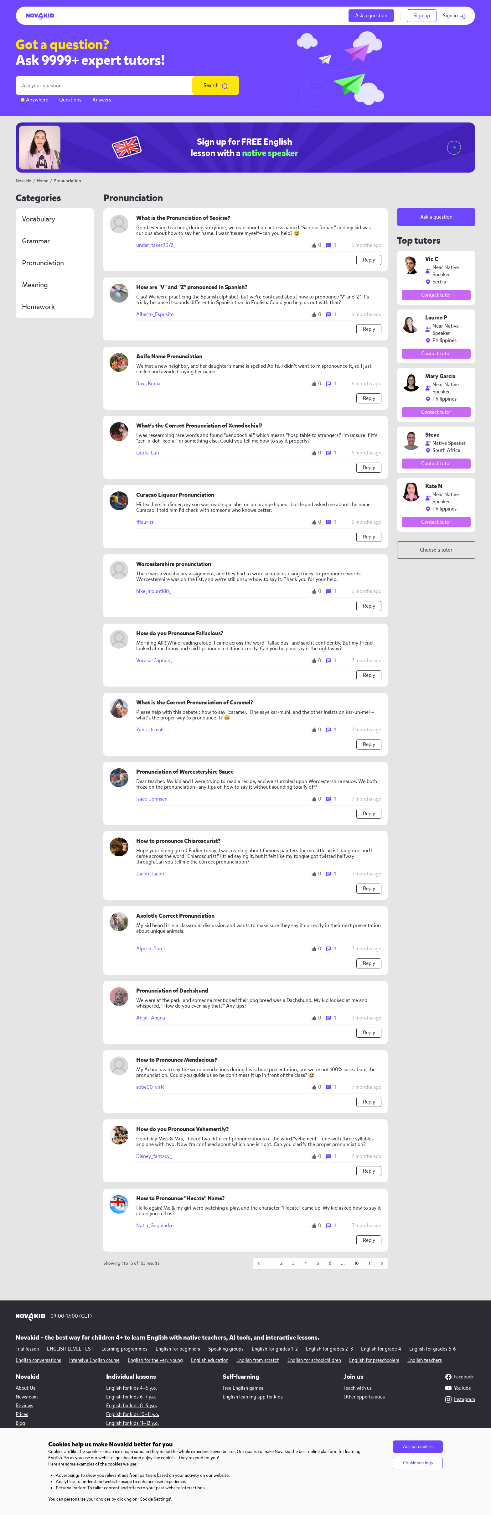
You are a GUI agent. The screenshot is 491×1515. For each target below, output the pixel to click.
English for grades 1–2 (275, 1349)
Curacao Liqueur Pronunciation (175, 495)
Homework (38, 307)
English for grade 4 (381, 1349)
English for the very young (155, 1360)
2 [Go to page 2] (281, 1263)
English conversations (38, 1360)
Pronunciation (43, 263)
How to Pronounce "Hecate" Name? (180, 1198)
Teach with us (358, 1388)
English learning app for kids (253, 1397)
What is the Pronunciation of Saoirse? (183, 218)
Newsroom (27, 1397)
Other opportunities (364, 1397)
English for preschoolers (374, 1360)
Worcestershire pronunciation (173, 564)
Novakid (23, 181)
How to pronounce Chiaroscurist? (178, 841)
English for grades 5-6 (432, 1349)
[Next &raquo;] (382, 1263)
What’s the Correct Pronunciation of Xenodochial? (199, 425)
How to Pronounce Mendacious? (176, 1060)
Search (216, 85)
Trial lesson (27, 1349)
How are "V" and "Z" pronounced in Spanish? (191, 287)
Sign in (454, 15)
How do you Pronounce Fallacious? (179, 633)
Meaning (35, 285)
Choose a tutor (436, 550)
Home (42, 181)
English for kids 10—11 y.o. (132, 1414)
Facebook (459, 1377)
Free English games (243, 1388)
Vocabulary (38, 219)
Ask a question (371, 15)
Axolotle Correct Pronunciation (175, 916)
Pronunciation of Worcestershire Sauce (185, 772)
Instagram (460, 1399)
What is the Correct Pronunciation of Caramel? (194, 702)
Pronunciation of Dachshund (172, 990)
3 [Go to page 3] (293, 1263)
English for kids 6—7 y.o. (131, 1397)
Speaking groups (226, 1349)
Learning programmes (124, 1349)
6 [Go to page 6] (330, 1263)
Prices (22, 1414)
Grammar (36, 241)
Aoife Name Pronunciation (169, 356)
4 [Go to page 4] (305, 1263)
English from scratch (257, 1360)
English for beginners (178, 1349)
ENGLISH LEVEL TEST (70, 1349)
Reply (369, 260)
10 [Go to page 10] (356, 1263)
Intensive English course (94, 1360)
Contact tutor (436, 295)
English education (209, 1360)
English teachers (424, 1360)
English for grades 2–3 (329, 1349)
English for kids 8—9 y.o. (131, 1406)
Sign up (421, 15)
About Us (25, 1388)
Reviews (24, 1406)
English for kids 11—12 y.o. (132, 1423)
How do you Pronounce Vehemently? (182, 1129)
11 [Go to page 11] (370, 1263)
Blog (20, 1423)
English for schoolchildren (314, 1360)
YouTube (458, 1388)
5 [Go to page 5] (318, 1263)
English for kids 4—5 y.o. (131, 1388)
